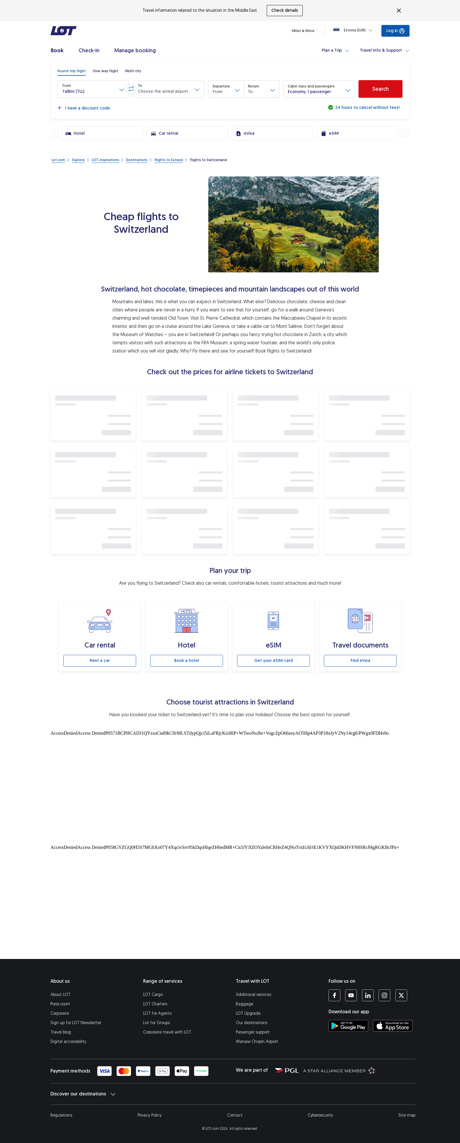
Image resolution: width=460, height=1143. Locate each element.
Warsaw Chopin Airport (257, 1041)
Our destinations (251, 1022)
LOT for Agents (157, 1013)
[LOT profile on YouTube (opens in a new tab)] (351, 995)
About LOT (60, 994)
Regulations (61, 1115)
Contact (235, 1115)
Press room (60, 1004)
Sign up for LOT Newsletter (75, 1022)
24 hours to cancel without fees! (367, 107)
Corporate (59, 1013)
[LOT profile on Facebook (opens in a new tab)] (334, 995)
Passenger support (253, 1032)
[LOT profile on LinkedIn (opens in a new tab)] (368, 995)
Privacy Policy (150, 1115)
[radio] (72, 71)
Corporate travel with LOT (167, 1032)
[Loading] (354, 30)
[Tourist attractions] (230, 786)
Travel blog (60, 1032)
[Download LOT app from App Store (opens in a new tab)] (392, 1026)
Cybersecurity (320, 1115)
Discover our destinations (82, 1094)
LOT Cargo (153, 994)
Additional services (253, 994)
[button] (93, 89)
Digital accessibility (68, 1041)
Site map (406, 1115)
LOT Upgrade (248, 1013)
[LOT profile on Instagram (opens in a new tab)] (384, 995)
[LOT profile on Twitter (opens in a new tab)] (401, 995)
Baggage (244, 1004)
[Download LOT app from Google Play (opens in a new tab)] (348, 1026)
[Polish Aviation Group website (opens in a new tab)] (287, 1070)
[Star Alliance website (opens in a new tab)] (339, 1070)
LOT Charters (155, 1004)
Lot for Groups (156, 1022)
